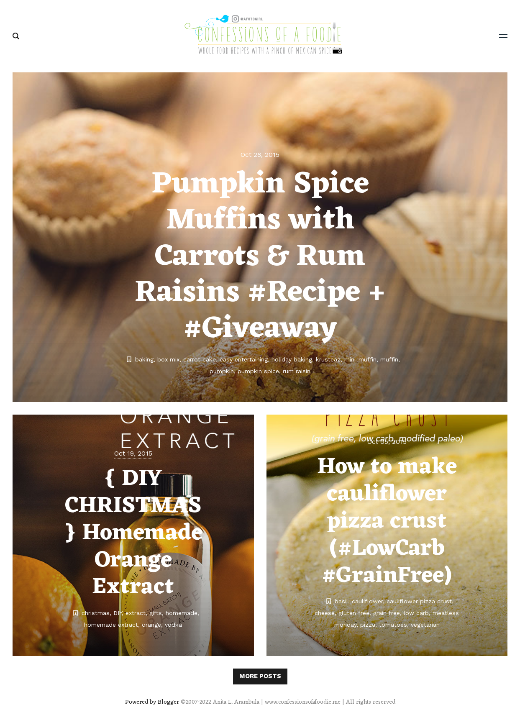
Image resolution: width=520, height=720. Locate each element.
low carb (416, 613)
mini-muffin (360, 359)
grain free (386, 613)
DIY (117, 613)
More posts (260, 676)
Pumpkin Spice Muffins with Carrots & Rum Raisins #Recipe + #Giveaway (260, 257)
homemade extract (111, 624)
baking (144, 359)
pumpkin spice (258, 371)
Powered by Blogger (152, 702)
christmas (96, 613)
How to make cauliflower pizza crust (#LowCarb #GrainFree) (387, 521)
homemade (181, 613)
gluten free (353, 613)
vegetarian (425, 624)
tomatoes (393, 624)
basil (341, 601)
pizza (367, 624)
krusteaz (328, 359)
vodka (173, 624)
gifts (155, 613)
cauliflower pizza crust (419, 601)
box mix (168, 359)
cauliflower (367, 601)
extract (136, 613)
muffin (389, 359)
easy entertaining (244, 359)
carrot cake (199, 359)
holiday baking (292, 359)
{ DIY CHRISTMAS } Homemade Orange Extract (133, 533)
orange (151, 624)
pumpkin (222, 371)
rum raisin (296, 371)
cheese (325, 613)
